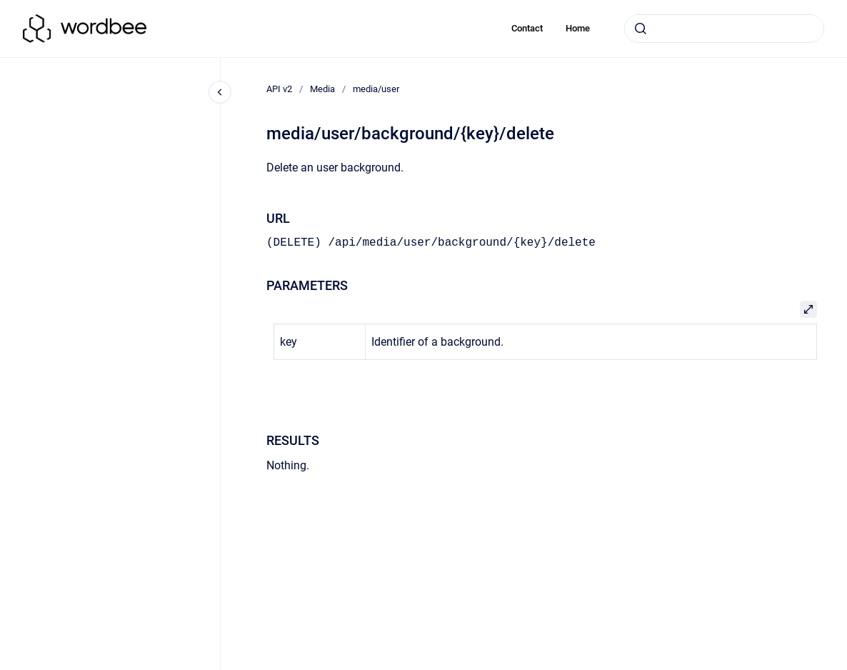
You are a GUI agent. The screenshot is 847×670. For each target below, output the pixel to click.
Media (322, 89)
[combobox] (724, 28)
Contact (527, 28)
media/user (376, 89)
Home (578, 28)
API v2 (279, 89)
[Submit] (640, 28)
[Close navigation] (220, 92)
